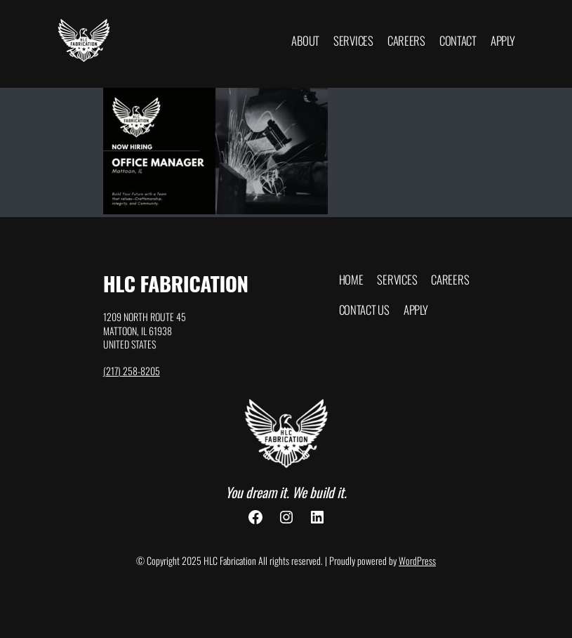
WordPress (417, 560)
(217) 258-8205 (131, 370)
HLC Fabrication (175, 283)
